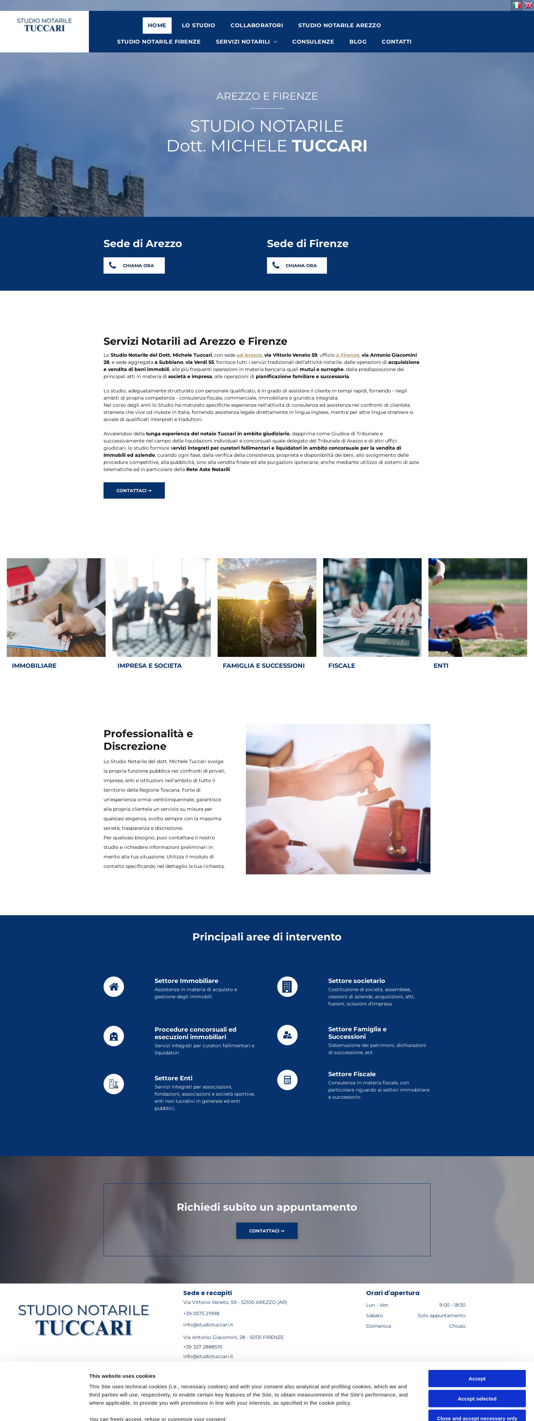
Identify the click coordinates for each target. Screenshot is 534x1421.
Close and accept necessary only (477, 1361)
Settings (346, 1407)
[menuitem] (160, 25)
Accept (477, 1321)
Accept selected (477, 1341)
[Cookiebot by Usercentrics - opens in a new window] (44, 1408)
